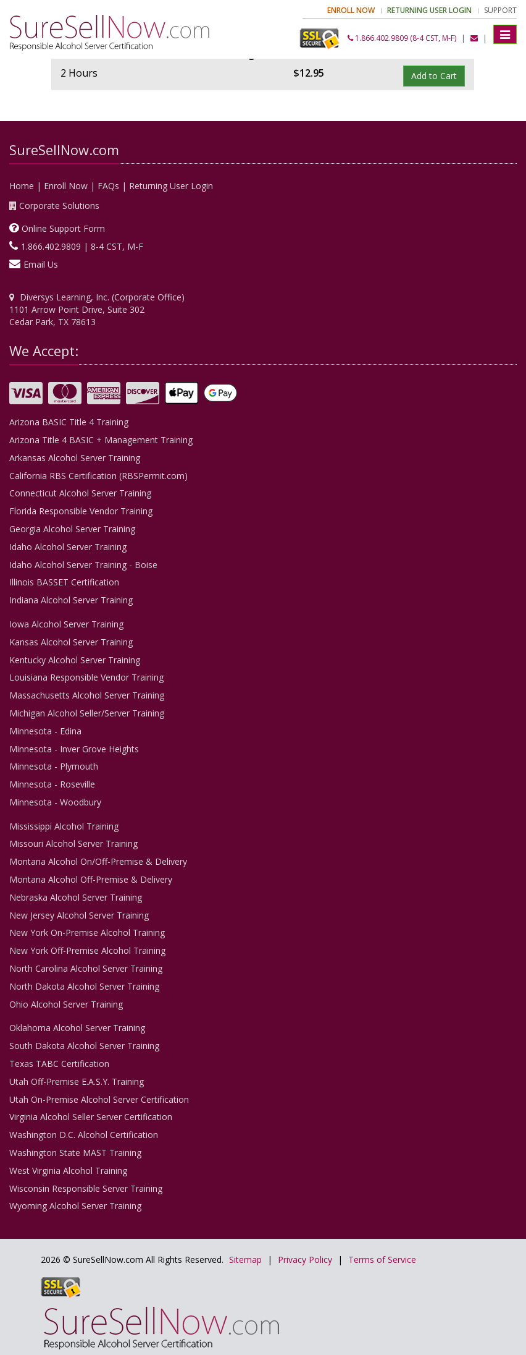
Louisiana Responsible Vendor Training (86, 677)
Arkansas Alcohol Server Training (74, 458)
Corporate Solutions (59, 205)
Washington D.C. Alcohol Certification (83, 1134)
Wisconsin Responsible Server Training (85, 1188)
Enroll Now (66, 186)
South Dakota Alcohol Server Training (84, 1045)
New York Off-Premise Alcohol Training (87, 950)
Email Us (40, 264)
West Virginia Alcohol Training (68, 1170)
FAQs (108, 186)
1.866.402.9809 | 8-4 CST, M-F (82, 246)
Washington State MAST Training (75, 1152)
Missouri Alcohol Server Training (73, 843)
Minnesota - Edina (45, 731)
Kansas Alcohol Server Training (71, 642)
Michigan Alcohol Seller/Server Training (86, 713)
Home (21, 186)
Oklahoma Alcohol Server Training (77, 1028)
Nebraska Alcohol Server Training (75, 897)
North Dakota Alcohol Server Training (84, 986)
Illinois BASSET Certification (64, 582)
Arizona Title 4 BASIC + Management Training (101, 440)
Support (500, 10)
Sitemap (245, 1259)
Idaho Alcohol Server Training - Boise (83, 565)
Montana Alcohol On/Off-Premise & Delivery (98, 861)
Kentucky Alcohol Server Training (74, 660)
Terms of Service (382, 1259)
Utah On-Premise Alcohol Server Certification (99, 1099)
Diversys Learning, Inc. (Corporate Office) (102, 297)
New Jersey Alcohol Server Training (79, 915)
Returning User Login (171, 186)
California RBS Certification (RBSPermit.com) (98, 476)
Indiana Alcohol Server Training (71, 600)
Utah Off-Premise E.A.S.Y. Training (76, 1081)
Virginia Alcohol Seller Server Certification (90, 1117)
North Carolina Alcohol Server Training (85, 968)
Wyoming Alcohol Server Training (75, 1206)
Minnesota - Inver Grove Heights (74, 749)
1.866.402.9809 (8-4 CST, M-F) (402, 38)
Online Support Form (63, 228)
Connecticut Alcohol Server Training (80, 493)
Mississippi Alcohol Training (64, 826)
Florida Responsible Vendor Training (80, 511)
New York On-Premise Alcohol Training (87, 932)
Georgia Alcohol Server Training (72, 529)
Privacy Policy (305, 1259)
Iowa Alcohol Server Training (66, 624)
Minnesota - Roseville (52, 784)
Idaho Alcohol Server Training (68, 547)
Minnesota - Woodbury (55, 802)
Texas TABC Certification (59, 1063)
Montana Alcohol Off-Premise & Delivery (90, 879)
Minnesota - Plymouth (53, 766)
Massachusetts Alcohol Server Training (86, 695)
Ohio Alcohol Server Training (66, 1004)
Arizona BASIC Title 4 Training (68, 422)
